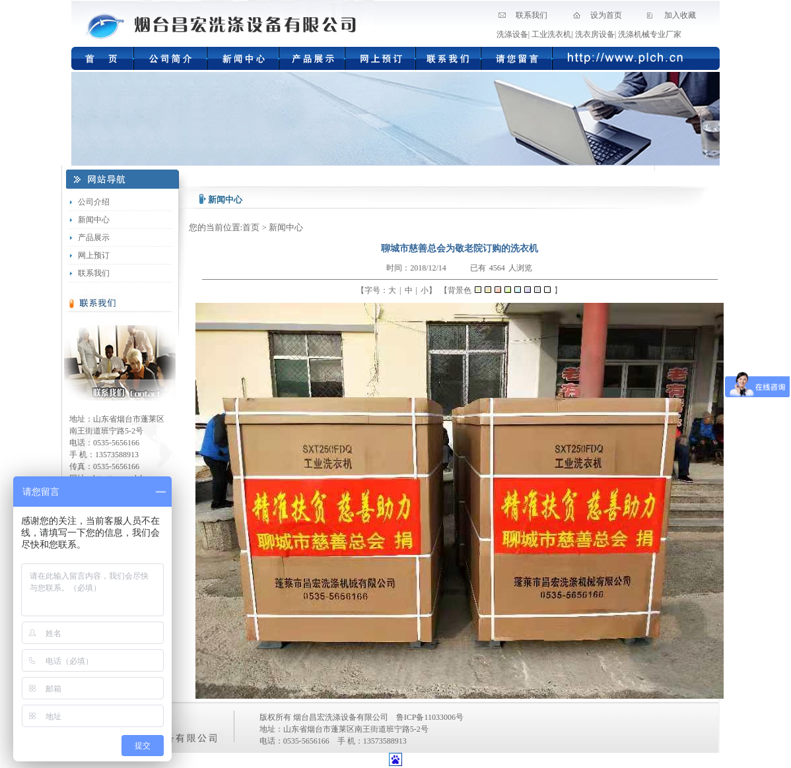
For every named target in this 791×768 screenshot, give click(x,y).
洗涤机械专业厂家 (649, 34)
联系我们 (531, 15)
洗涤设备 (512, 34)
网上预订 (94, 255)
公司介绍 (94, 202)
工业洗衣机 (551, 34)
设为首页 (606, 15)
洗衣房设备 (595, 34)
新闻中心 (94, 219)
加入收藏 (680, 15)
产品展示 (94, 237)
